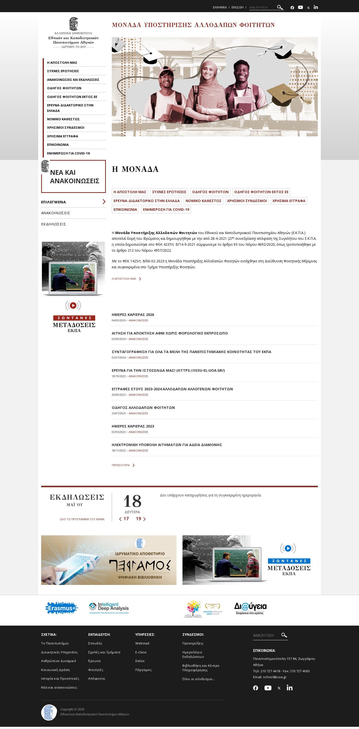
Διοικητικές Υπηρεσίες (59, 654)
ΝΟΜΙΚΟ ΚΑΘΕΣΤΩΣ (63, 119)
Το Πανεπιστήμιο (55, 645)
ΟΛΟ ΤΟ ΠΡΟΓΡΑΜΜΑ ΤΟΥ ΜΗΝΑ (82, 521)
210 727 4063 (300, 673)
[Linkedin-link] (316, 8)
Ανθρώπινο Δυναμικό (58, 663)
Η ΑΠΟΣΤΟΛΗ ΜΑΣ (62, 62)
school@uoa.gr (275, 679)
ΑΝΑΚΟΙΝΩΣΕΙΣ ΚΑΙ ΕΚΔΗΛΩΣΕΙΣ (73, 79)
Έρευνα (94, 663)
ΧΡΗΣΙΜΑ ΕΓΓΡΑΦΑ (62, 136)
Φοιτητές (95, 671)
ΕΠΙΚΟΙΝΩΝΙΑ (58, 144)
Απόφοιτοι (96, 680)
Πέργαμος (143, 671)
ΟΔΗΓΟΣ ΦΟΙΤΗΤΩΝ (64, 88)
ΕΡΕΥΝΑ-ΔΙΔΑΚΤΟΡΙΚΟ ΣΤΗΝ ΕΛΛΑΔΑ (148, 201)
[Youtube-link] (300, 8)
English (237, 7)
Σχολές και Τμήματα (104, 654)
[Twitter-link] (308, 8)
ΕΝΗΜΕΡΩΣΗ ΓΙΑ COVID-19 (68, 153)
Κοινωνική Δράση (55, 671)
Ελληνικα (220, 7)
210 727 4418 (270, 673)
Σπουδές (95, 645)
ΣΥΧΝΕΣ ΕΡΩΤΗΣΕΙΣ (63, 71)
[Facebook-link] (292, 8)
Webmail (142, 645)
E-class (141, 654)
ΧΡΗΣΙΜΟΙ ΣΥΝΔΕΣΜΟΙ (65, 127)
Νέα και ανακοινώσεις (59, 689)
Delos (140, 663)
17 (124, 521)
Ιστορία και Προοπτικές (60, 680)
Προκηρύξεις (193, 645)
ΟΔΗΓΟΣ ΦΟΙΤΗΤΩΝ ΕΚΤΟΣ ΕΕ (72, 96)
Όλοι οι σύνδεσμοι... (198, 681)
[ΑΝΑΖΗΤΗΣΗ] (266, 7)
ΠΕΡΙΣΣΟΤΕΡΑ (123, 467)
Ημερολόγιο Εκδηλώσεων (193, 656)
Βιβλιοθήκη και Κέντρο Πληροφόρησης (201, 669)
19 (141, 521)
